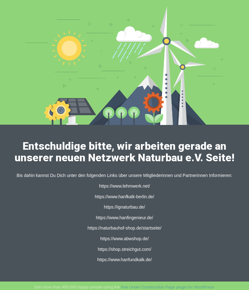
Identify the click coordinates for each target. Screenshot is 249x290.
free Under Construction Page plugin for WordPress (167, 287)
